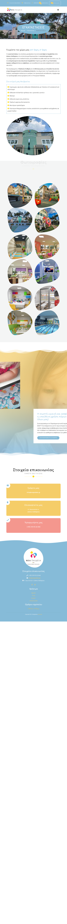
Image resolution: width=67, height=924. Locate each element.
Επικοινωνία (33, 600)
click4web (40, 614)
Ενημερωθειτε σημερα (48, 437)
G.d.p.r (33, 598)
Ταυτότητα (30, 29)
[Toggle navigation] (58, 10)
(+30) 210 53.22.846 (33, 526)
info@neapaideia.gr (33, 492)
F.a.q (33, 595)
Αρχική (23, 29)
